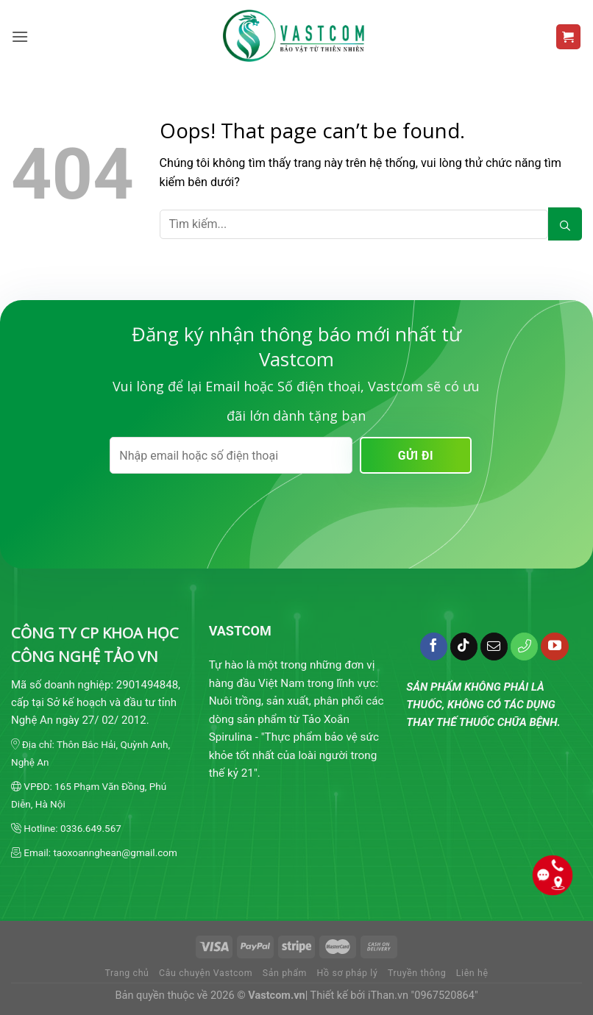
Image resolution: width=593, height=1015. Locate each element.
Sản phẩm (285, 973)
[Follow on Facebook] (434, 646)
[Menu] (20, 36)
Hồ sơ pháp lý (347, 973)
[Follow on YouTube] (555, 646)
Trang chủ (126, 973)
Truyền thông (417, 973)
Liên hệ (472, 973)
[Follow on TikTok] (464, 646)
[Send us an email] (494, 646)
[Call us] (525, 646)
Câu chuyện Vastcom (205, 973)
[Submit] (565, 224)
